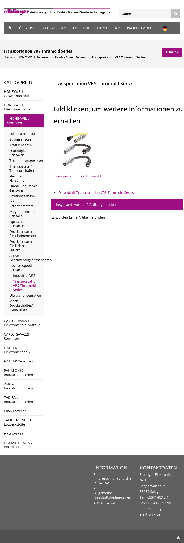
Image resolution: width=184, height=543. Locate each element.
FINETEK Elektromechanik (17, 349)
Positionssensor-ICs (22, 198)
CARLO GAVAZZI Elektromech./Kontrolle (22, 322)
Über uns (27, 28)
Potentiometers (21, 206)
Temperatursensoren (26, 160)
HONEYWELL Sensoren (34, 57)
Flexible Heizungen (17, 178)
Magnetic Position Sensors (23, 213)
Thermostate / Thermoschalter (22, 168)
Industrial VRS (24, 275)
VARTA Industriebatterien (18, 386)
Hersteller (107, 28)
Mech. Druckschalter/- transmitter (21, 305)
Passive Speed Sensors (71, 57)
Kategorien (52, 28)
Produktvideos (140, 28)
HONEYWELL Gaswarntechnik (17, 93)
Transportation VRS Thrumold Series (118, 57)
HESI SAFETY (13, 433)
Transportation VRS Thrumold (77, 155)
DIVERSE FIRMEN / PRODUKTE (18, 445)
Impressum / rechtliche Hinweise (112, 480)
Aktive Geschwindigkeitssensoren (26, 257)
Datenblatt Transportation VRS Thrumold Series (96, 192)
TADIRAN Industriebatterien (18, 399)
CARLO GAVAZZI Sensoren (16, 336)
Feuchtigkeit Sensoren (19, 152)
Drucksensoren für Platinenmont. (23, 233)
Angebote (81, 28)
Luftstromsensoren (24, 133)
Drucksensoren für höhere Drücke (21, 245)
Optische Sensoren (16, 223)
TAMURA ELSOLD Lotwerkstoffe (17, 422)
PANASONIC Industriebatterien (18, 372)
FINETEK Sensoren (18, 361)
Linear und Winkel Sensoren (23, 188)
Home (9, 28)
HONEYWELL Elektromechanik (17, 107)
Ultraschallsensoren (25, 295)
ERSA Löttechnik (16, 411)
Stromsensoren (21, 139)
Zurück (172, 52)
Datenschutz (107, 503)
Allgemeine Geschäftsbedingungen (112, 495)
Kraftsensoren (20, 145)
